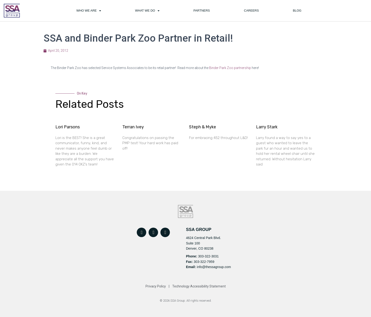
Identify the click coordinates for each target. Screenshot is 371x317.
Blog (297, 10)
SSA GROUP (198, 229)
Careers (251, 10)
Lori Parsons (67, 127)
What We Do (147, 11)
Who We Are (88, 11)
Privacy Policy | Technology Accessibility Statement (186, 286)
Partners (201, 10)
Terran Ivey (133, 127)
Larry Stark (267, 127)
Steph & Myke (202, 127)
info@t (201, 267)
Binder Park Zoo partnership (230, 68)
